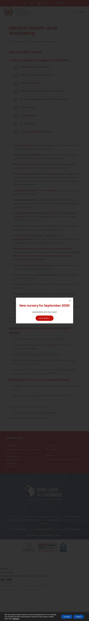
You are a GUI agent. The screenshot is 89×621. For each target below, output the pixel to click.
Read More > (44, 318)
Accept (65, 616)
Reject (78, 616)
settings (16, 619)
